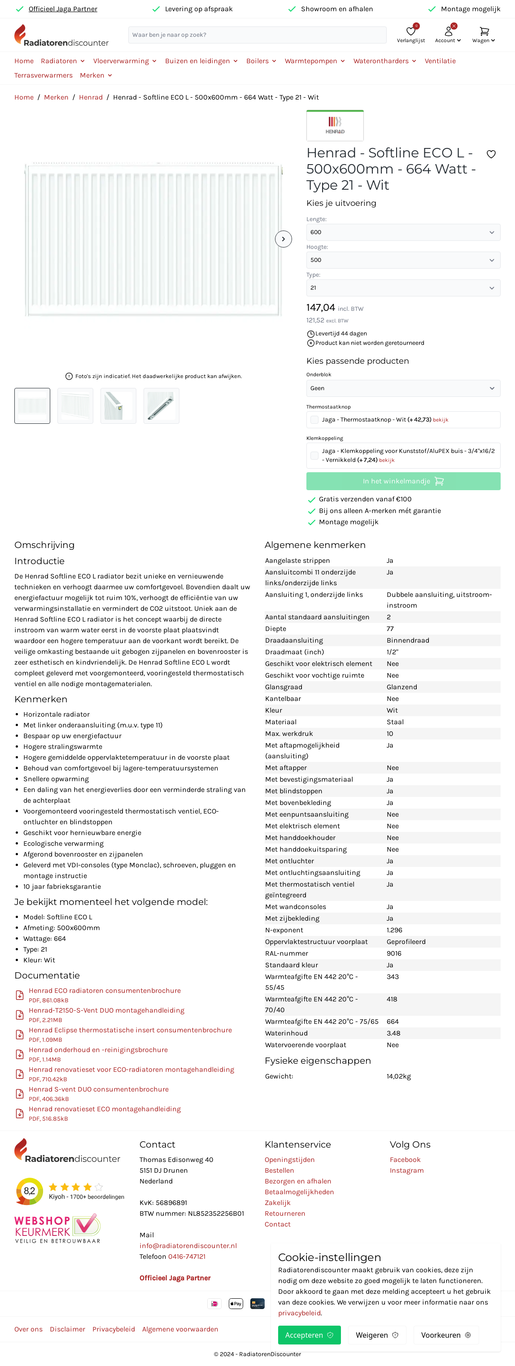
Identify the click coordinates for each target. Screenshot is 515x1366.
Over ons (28, 1329)
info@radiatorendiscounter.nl (188, 1245)
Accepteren (309, 1335)
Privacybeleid (113, 1329)
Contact (278, 1224)
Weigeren (377, 1335)
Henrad (91, 97)
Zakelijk (278, 1202)
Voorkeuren (446, 1335)
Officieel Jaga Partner (63, 8)
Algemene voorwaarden (180, 1329)
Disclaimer (67, 1329)
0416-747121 (186, 1256)
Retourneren (285, 1213)
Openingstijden (290, 1159)
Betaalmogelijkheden (299, 1192)
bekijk (441, 420)
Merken (56, 97)
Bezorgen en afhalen (298, 1181)
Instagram (407, 1170)
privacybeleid (299, 1313)
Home (24, 61)
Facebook (405, 1159)
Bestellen (279, 1170)
